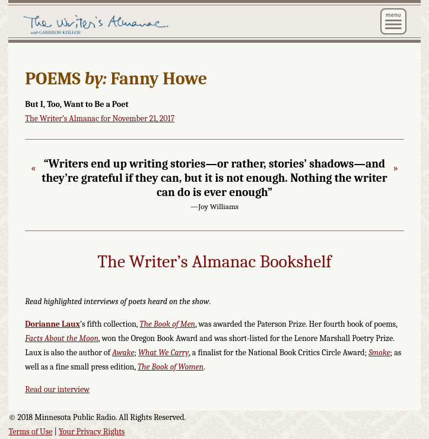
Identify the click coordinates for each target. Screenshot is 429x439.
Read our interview (57, 389)
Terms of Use (30, 432)
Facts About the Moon (61, 338)
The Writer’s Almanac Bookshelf (214, 261)
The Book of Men (167, 324)
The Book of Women (171, 367)
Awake (123, 353)
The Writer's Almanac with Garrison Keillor (141, 25)
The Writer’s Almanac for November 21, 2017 (99, 118)
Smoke (379, 353)
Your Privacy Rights (92, 432)
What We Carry (163, 353)
